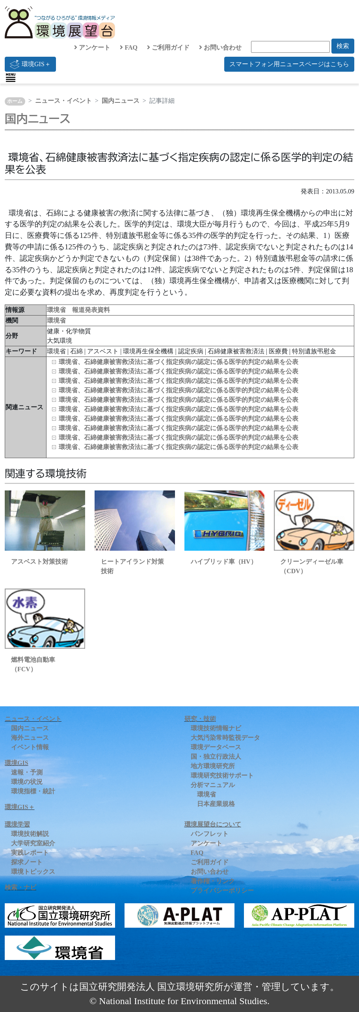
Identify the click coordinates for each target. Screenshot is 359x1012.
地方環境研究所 (213, 766)
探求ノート (27, 862)
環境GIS (16, 762)
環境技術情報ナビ (216, 728)
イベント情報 (30, 747)
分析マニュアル (213, 785)
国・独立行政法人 (216, 756)
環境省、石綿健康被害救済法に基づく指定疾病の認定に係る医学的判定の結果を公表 (178, 361)
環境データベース (216, 747)
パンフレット (210, 833)
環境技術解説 (30, 833)
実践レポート (30, 852)
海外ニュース (30, 737)
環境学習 (17, 824)
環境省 (56, 320)
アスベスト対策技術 (39, 561)
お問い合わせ (220, 47)
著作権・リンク (213, 881)
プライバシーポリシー (222, 890)
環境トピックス (33, 871)
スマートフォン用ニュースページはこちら (289, 64)
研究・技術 (200, 718)
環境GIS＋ (30, 64)
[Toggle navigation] (11, 78)
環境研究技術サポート (222, 775)
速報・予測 (27, 772)
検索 (343, 46)
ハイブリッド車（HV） (224, 561)
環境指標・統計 (33, 791)
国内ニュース (121, 100)
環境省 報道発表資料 (78, 309)
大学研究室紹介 (33, 843)
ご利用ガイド (168, 47)
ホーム (14, 101)
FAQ (129, 47)
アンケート (92, 47)
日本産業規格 (216, 803)
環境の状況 (27, 781)
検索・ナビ (20, 887)
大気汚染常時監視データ (225, 737)
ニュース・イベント (63, 100)
